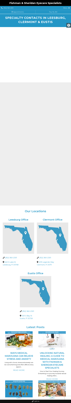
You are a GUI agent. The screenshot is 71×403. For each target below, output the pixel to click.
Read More (19, 370)
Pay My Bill (53, 12)
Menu (65, 8)
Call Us (35, 401)
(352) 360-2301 (7, 8)
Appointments (18, 12)
